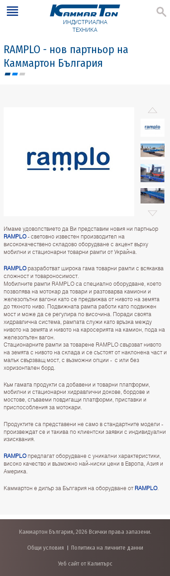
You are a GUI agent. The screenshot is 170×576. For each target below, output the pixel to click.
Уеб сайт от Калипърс (85, 563)
